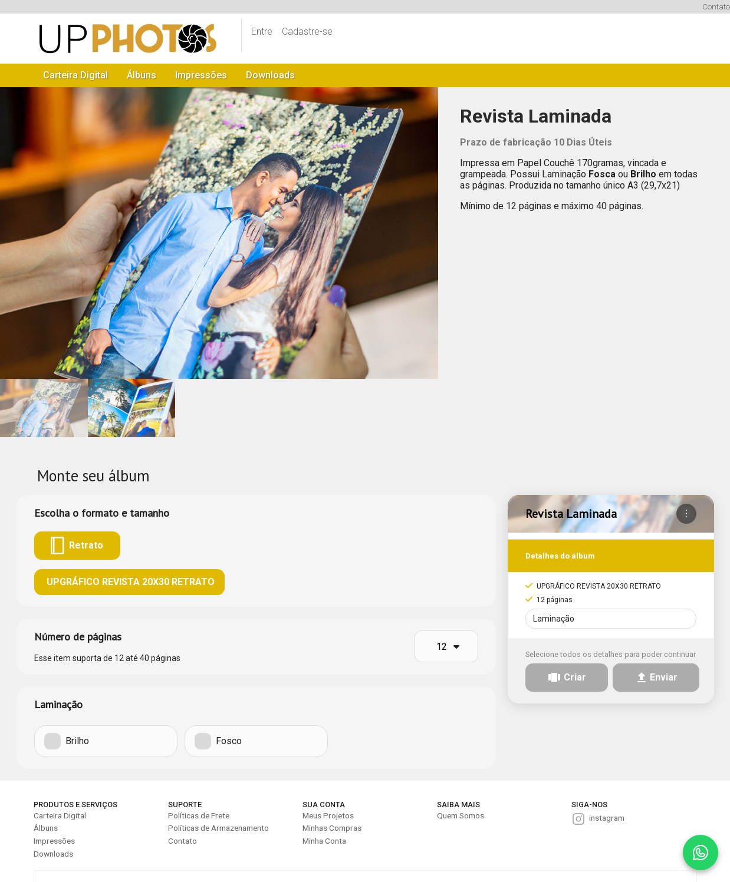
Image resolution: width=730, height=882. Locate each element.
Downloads (270, 75)
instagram (606, 817)
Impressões (201, 75)
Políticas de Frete (198, 815)
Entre (261, 31)
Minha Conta (324, 840)
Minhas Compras (331, 828)
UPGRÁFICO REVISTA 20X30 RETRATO (129, 581)
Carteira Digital (75, 75)
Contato (716, 6)
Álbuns (141, 75)
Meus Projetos (328, 815)
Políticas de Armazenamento (218, 828)
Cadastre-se (307, 31)
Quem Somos (460, 815)
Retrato (77, 545)
